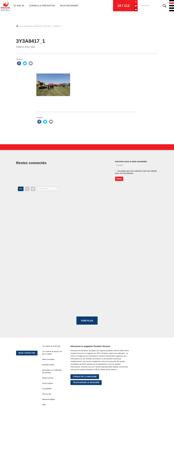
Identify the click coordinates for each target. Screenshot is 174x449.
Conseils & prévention (42, 6)
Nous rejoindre (69, 6)
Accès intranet (47, 383)
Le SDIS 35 (19, 6)
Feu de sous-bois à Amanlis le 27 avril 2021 (35, 26)
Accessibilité (47, 389)
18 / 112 (123, 5)
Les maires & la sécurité (51, 346)
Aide (44, 405)
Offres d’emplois (48, 359)
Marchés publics (48, 365)
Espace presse (47, 378)
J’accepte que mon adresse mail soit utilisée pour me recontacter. (136, 172)
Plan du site (46, 394)
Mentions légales (48, 399)
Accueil (17, 26)
